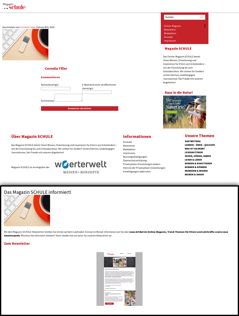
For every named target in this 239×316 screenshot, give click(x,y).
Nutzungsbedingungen (135, 156)
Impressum (170, 40)
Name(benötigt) (50, 84)
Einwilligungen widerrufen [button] (137, 171)
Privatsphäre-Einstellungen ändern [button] (141, 164)
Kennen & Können (196, 167)
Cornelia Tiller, (28, 27)
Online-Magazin (172, 25)
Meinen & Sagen (194, 174)
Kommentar (47, 100)
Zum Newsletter (17, 243)
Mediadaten (170, 33)
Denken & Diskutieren (198, 163)
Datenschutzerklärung (135, 160)
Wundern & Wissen (196, 170)
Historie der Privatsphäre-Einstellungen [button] (144, 167)
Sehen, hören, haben (198, 155)
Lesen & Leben (193, 159)
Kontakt (168, 36)
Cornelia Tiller (56, 68)
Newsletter (170, 29)
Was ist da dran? (195, 148)
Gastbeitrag (193, 141)
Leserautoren (194, 152)
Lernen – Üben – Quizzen (200, 144)
